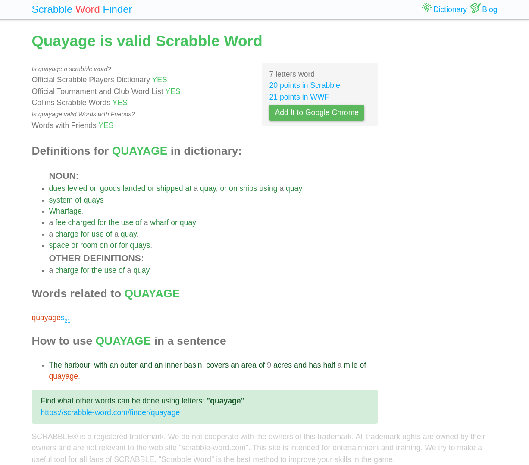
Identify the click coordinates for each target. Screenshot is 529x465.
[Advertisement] (444, 159)
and (146, 365)
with (100, 365)
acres (282, 365)
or (150, 188)
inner (173, 365)
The (55, 365)
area (249, 365)
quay (208, 188)
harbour (77, 365)
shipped (170, 188)
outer (129, 365)
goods (110, 188)
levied (78, 188)
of (78, 200)
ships (248, 188)
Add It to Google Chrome (317, 112)
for (101, 222)
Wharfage (65, 211)
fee (60, 222)
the (113, 222)
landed (134, 188)
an (114, 365)
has (315, 365)
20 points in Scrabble (304, 85)
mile (350, 365)
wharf (159, 222)
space (59, 245)
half (329, 365)
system (61, 200)
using (268, 188)
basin (193, 365)
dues (57, 188)
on (93, 188)
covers (217, 365)
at (188, 188)
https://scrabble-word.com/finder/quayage (110, 412)
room (88, 245)
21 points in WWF (299, 97)
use (127, 222)
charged (82, 222)
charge (66, 234)
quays (94, 200)
